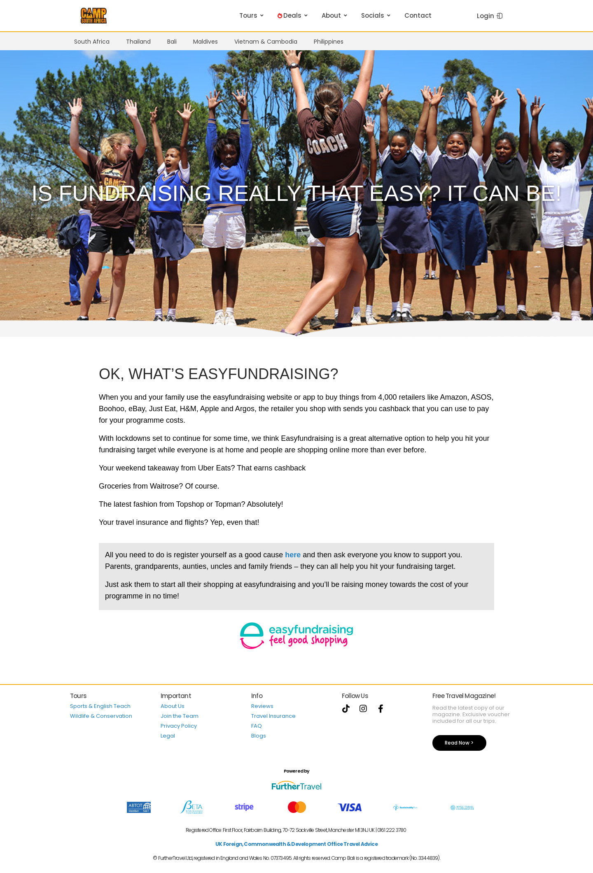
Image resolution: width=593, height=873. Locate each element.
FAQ (256, 726)
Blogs (258, 736)
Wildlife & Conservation (101, 716)
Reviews (262, 706)
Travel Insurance (273, 716)
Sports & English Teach (100, 706)
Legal (168, 736)
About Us (172, 706)
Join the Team (179, 716)
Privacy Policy (179, 726)
